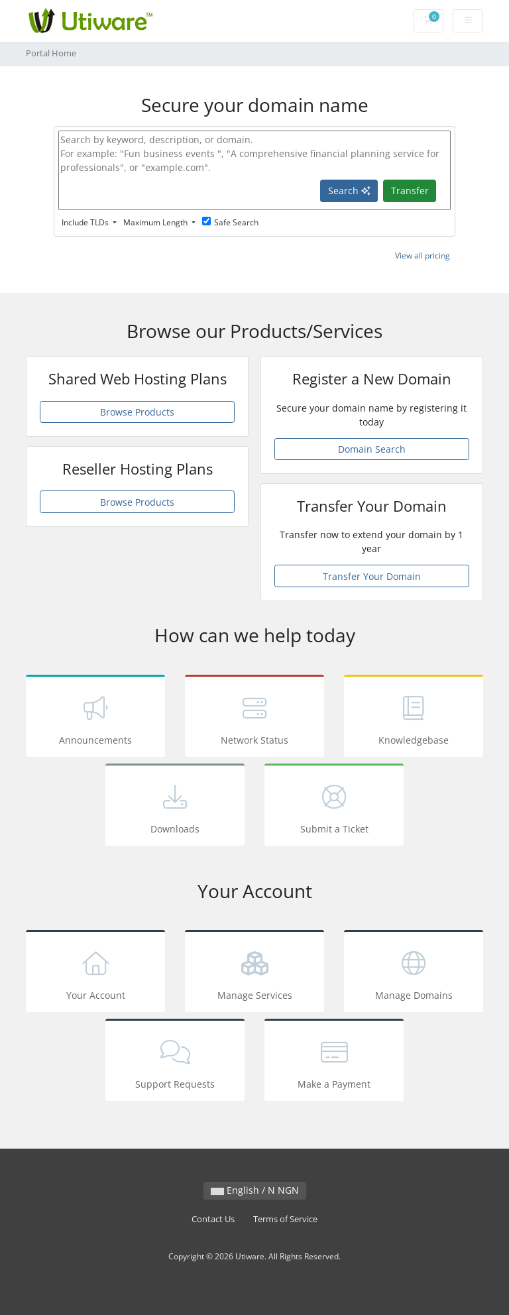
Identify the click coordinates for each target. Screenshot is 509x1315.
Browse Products (137, 412)
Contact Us (213, 1219)
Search (349, 190)
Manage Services (254, 973)
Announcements (95, 718)
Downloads (175, 807)
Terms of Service (285, 1219)
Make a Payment (334, 1062)
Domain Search (372, 449)
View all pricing (422, 255)
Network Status (254, 718)
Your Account (95, 973)
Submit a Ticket (334, 807)
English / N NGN (255, 1190)
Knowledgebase (413, 718)
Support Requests (175, 1062)
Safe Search (230, 222)
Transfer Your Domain (372, 576)
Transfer (410, 190)
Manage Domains (413, 973)
